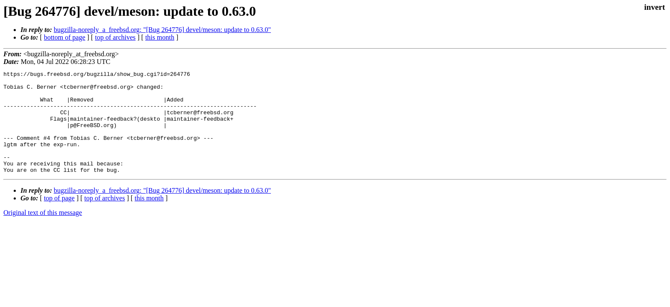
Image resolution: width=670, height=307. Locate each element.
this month (159, 37)
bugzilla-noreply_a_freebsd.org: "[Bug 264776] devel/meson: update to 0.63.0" (162, 29)
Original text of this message (42, 233)
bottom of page (64, 37)
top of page (59, 218)
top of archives (115, 37)
